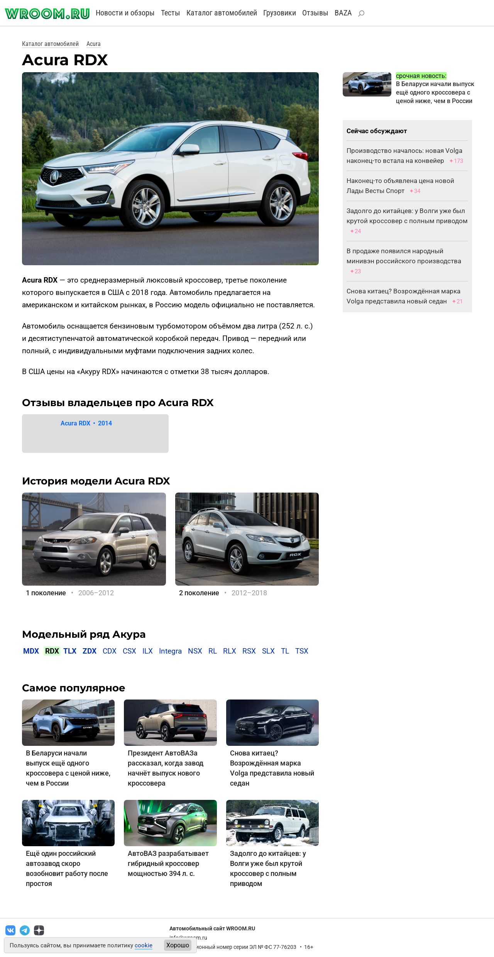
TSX (301, 651)
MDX (31, 651)
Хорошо (177, 945)
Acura (93, 43)
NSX (195, 651)
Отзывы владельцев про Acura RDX (118, 402)
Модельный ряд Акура (84, 634)
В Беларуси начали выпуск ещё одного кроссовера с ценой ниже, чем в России (435, 92)
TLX (69, 651)
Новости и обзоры (125, 12)
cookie (143, 945)
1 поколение (46, 593)
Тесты (170, 12)
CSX (129, 651)
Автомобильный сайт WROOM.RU (212, 928)
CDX (110, 651)
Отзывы (315, 12)
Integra (170, 651)
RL (212, 651)
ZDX (89, 651)
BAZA (343, 12)
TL (285, 651)
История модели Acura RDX (96, 481)
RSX (249, 651)
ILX (147, 651)
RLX (229, 651)
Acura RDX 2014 (86, 423)
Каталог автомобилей (221, 12)
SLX (268, 651)
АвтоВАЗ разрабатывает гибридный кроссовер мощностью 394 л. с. (168, 863)
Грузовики (279, 12)
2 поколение (199, 593)
